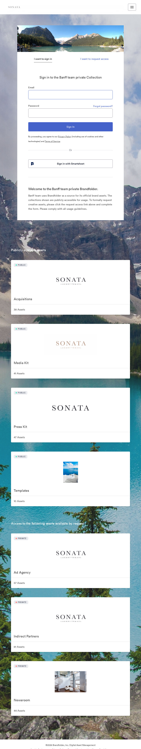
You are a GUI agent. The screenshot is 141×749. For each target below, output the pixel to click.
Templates (21, 490)
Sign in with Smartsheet (57, 164)
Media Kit (21, 363)
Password (33, 105)
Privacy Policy (64, 136)
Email (31, 87)
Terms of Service (52, 141)
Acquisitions (23, 299)
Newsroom (22, 700)
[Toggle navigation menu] (132, 7)
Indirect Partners (26, 636)
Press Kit (20, 427)
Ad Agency (22, 572)
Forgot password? (103, 106)
